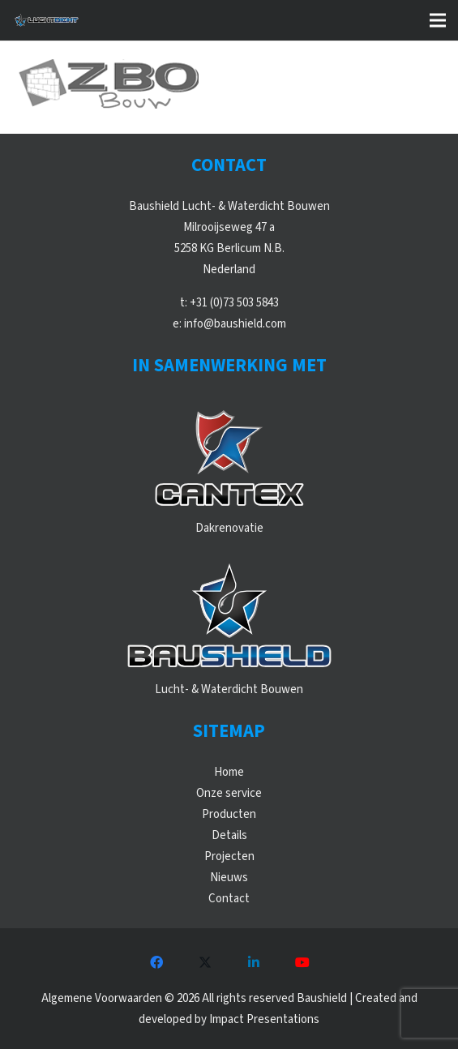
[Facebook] (156, 962)
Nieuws (229, 877)
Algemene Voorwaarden (101, 998)
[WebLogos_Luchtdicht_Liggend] (46, 20)
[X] (205, 962)
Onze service (229, 793)
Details (229, 835)
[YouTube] (302, 962)
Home (229, 772)
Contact (229, 898)
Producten (229, 814)
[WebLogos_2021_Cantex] (229, 457)
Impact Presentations (264, 1019)
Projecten (229, 856)
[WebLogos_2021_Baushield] (229, 618)
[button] (438, 20)
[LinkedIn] (254, 962)
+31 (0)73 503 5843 (234, 302)
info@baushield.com (235, 323)
